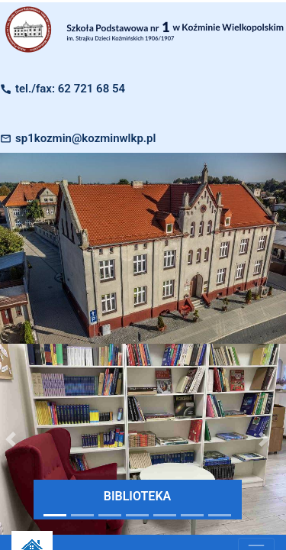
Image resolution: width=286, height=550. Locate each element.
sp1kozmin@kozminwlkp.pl (85, 138)
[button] (264, 439)
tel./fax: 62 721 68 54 (70, 88)
